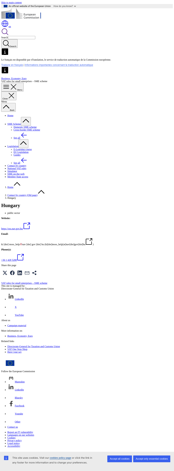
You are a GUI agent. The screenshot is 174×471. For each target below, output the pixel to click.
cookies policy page (60, 458)
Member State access (17, 176)
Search (4, 37)
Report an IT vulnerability (20, 432)
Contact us (12, 427)
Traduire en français (12, 65)
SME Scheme (14, 124)
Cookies (11, 437)
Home (10, 115)
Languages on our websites (20, 435)
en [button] (6, 26)
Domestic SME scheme (25, 127)
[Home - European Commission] (23, 18)
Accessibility (13, 446)
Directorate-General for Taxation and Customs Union (33, 346)
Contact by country (16, 165)
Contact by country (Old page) (22, 195)
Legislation (12, 146)
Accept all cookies (119, 458)
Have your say (14, 352)
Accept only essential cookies (152, 458)
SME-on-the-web (15, 174)
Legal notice (13, 443)
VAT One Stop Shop (17, 349)
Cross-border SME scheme (27, 130)
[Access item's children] (26, 121)
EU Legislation (21, 152)
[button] (5, 273)
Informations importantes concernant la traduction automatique (59, 65)
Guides (17, 155)
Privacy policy (14, 440)
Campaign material (16, 325)
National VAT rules (16, 168)
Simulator (12, 171)
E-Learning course (23, 149)
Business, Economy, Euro (13, 78)
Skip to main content (11, 2)
